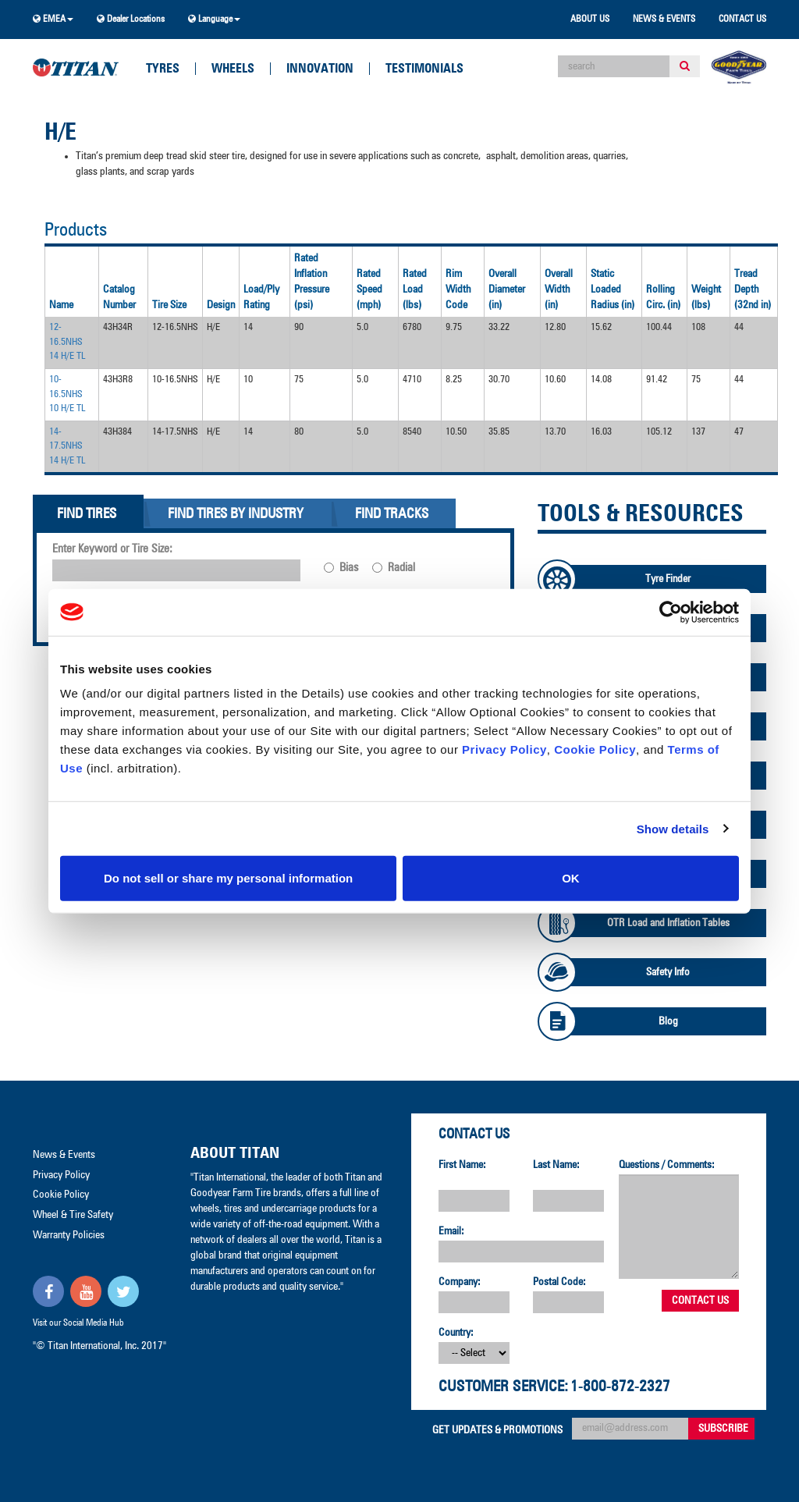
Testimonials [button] (424, 68)
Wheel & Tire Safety (73, 1214)
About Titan (234, 1153)
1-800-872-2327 (620, 1386)
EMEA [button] (53, 19)
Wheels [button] (232, 68)
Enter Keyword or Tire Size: (112, 549)
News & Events (664, 19)
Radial (401, 567)
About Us (589, 19)
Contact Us (742, 19)
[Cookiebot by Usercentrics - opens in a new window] (670, 611)
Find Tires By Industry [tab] (236, 514)
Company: (460, 1282)
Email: (451, 1231)
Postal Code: (559, 1282)
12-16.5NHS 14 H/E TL (67, 341)
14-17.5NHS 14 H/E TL (67, 446)
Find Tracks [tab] (391, 514)
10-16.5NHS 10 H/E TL (67, 394)
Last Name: (556, 1164)
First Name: (462, 1164)
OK (571, 878)
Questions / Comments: (667, 1164)
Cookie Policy (595, 749)
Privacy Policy (504, 749)
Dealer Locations (131, 19)
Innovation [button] (319, 68)
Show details (673, 828)
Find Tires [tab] (86, 514)
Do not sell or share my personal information (228, 878)
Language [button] (214, 19)
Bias (348, 567)
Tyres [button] (162, 68)
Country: (456, 1332)
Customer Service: (503, 1386)
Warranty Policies (69, 1235)
